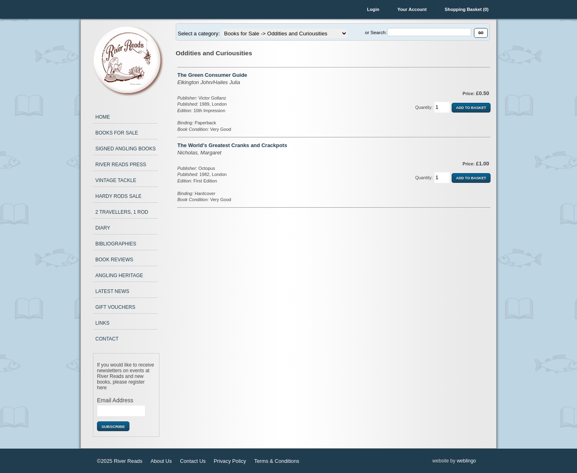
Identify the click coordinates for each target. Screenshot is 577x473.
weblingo (466, 461)
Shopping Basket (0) (467, 9)
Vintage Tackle (115, 180)
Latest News (112, 291)
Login (373, 9)
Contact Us (193, 461)
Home (102, 117)
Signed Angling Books (125, 149)
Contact (106, 339)
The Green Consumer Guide (212, 75)
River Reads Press (120, 164)
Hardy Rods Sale (118, 196)
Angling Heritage (119, 275)
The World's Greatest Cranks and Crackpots (232, 145)
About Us (161, 461)
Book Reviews (114, 260)
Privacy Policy (230, 461)
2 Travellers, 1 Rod (121, 212)
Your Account (411, 9)
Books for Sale (116, 133)
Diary (102, 228)
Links (102, 323)
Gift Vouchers (115, 307)
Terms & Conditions (276, 461)
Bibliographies (115, 244)
